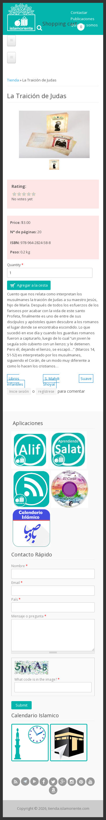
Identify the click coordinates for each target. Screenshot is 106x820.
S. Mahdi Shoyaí (51, 381)
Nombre (19, 566)
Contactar (79, 12)
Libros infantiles (15, 381)
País (16, 599)
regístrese (46, 391)
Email (17, 582)
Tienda (13, 80)
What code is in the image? (37, 679)
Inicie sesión (19, 391)
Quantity (15, 264)
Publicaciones (82, 18)
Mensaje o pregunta (28, 616)
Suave (86, 378)
